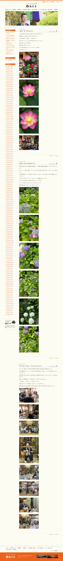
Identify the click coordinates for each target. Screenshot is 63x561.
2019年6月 (8, 208)
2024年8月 (8, 103)
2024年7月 (8, 105)
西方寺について (8, 9)
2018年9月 (8, 225)
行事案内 (19, 9)
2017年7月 (8, 249)
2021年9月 (8, 162)
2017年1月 (8, 260)
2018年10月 (9, 223)
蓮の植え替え (9, 43)
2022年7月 (8, 147)
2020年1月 (8, 197)
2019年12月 (9, 199)
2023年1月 (8, 136)
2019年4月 (8, 212)
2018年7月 (8, 229)
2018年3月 (8, 236)
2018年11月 (9, 221)
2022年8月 (8, 145)
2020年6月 (8, 188)
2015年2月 (8, 299)
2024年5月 (8, 108)
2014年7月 (8, 312)
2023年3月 (8, 132)
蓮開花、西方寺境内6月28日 (26, 31)
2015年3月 (8, 297)
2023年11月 (9, 118)
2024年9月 (8, 101)
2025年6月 (8, 86)
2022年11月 (9, 140)
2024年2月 (8, 112)
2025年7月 (8, 84)
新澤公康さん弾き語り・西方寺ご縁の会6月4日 (31, 366)
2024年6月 (8, 106)
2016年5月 (8, 273)
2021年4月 (8, 169)
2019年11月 (9, 201)
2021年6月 (8, 166)
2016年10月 (9, 264)
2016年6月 (8, 271)
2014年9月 (8, 308)
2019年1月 (8, 218)
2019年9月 (8, 203)
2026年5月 (8, 66)
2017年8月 (8, 247)
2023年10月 (9, 119)
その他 (56, 155)
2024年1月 (8, 114)
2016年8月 (8, 268)
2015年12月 (9, 281)
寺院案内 (14, 9)
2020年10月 (9, 181)
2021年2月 (8, 173)
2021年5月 (8, 168)
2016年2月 (8, 277)
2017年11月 (9, 242)
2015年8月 (8, 288)
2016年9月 (8, 266)
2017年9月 (8, 245)
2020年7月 (8, 186)
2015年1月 (8, 301)
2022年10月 (9, 142)
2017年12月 (9, 240)
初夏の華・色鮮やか (10, 38)
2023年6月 (8, 127)
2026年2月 (8, 71)
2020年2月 (8, 195)
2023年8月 (8, 123)
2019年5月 (8, 210)
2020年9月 (8, 182)
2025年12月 (9, 75)
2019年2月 (8, 216)
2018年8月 (8, 227)
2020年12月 (9, 177)
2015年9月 (8, 286)
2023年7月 (8, 125)
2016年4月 (8, 275)
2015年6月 (8, 292)
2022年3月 (8, 155)
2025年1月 (8, 95)
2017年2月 (8, 258)
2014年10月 (9, 307)
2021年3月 (8, 171)
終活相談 (56, 9)
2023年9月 (8, 121)
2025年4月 (8, 90)
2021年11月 (9, 160)
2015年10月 (9, 284)
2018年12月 (9, 219)
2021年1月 (8, 175)
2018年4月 (8, 234)
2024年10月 (9, 99)
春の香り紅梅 (9, 51)
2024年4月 (8, 110)
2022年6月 (8, 149)
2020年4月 (8, 192)
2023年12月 (9, 116)
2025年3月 (8, 92)
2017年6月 (8, 251)
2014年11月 (9, 305)
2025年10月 (9, 79)
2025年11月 (9, 77)
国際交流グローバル (10, 53)
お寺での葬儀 (34, 9)
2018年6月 (8, 231)
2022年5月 (8, 151)
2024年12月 (9, 97)
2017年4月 (8, 255)
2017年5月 (8, 253)
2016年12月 (9, 262)
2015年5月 (8, 294)
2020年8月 (8, 184)
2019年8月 (8, 205)
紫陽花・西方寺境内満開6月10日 (27, 163)
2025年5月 (8, 88)
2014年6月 (8, 314)
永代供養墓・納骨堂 (26, 9)
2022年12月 (9, 138)
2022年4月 (8, 153)
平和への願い (50, 9)
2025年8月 (8, 82)
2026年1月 (8, 73)
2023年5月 (8, 129)
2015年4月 (8, 295)
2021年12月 (9, 158)
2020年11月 (9, 179)
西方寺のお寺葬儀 (10, 45)
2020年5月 (8, 190)
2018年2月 (8, 238)
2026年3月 (8, 69)
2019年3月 (8, 214)
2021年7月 (8, 164)
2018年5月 (8, 232)
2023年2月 (8, 134)
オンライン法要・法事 (42, 9)
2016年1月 (8, 279)
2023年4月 (8, 131)
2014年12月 (9, 303)
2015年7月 (8, 290)
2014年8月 (8, 310)
